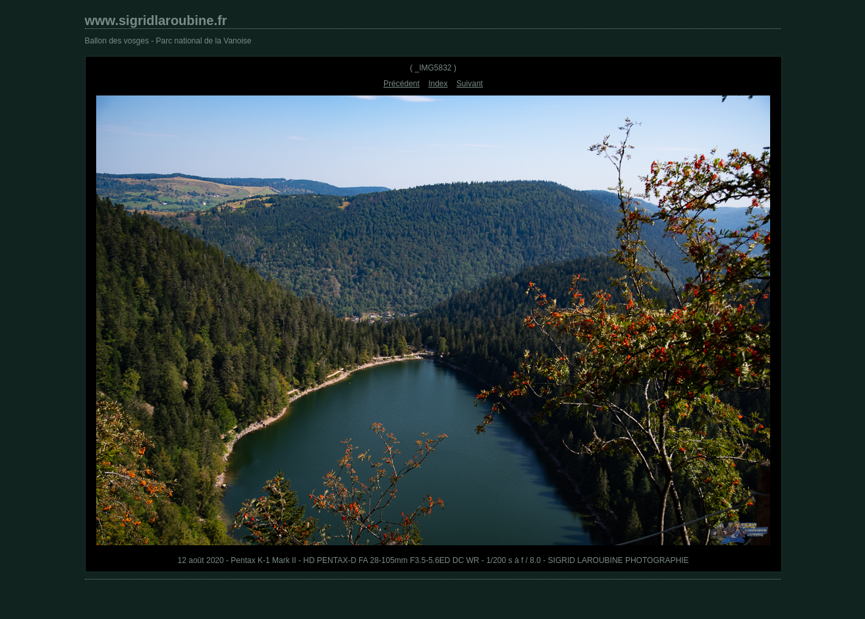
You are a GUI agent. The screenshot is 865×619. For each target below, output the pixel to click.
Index (437, 83)
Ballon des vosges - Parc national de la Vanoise (168, 40)
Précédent (401, 83)
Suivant (470, 83)
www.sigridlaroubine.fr (156, 20)
